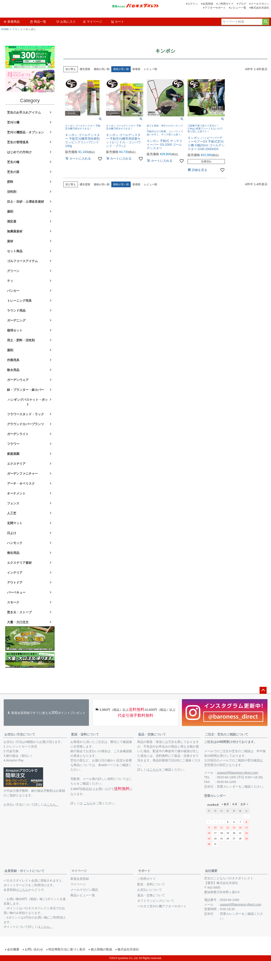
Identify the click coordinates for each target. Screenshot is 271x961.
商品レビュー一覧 (82, 895)
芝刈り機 (13, 122)
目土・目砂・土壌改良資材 (25, 201)
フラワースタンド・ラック (25, 414)
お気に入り (66, 21)
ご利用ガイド (226, 3)
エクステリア (16, 463)
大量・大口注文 (18, 622)
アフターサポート (215, 7)
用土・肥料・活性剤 (21, 340)
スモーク (13, 602)
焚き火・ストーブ (19, 612)
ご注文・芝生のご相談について (226, 734)
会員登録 (208, 3)
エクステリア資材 (19, 562)
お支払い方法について (19, 734)
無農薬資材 (14, 231)
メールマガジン (260, 3)
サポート (144, 871)
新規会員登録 (79, 878)
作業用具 (13, 360)
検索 (265, 22)
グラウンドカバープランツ (25, 424)
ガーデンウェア (18, 380)
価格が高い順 (102, 69)
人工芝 (11, 513)
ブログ (242, 3)
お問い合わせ (34, 949)
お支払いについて (149, 889)
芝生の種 (13, 162)
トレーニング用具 (19, 300)
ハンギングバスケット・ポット (28, 402)
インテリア (14, 572)
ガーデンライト (18, 434)
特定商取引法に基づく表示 (66, 949)
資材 (10, 241)
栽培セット (14, 330)
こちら (88, 803)
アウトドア (14, 582)
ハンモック (14, 543)
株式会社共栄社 (260, 7)
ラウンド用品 (16, 310)
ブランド (17, 29)
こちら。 (53, 804)
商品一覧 (38, 21)
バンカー (13, 290)
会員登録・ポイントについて (24, 871)
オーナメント (16, 493)
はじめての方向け (19, 152)
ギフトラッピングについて (155, 900)
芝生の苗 (13, 172)
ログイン (192, 3)
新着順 (136, 69)
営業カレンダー (227, 786)
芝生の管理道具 (18, 142)
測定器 (11, 221)
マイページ (92, 21)
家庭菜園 (13, 454)
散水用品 (13, 370)
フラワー (13, 444)
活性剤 (11, 191)
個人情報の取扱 (101, 949)
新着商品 (12, 21)
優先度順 (85, 69)
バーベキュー (16, 592)
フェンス (13, 503)
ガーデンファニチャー (22, 473)
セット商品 (14, 251)
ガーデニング (16, 320)
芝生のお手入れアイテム (24, 112)
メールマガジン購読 (84, 889)
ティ (10, 281)
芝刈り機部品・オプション (25, 132)
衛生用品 (13, 553)
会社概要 (211, 871)
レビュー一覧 (238, 7)
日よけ (11, 533)
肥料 (10, 182)
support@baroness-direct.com (237, 772)
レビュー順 (150, 69)
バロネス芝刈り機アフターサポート (162, 906)
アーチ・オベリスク (21, 483)
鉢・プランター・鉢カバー (25, 389)
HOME (5, 29)
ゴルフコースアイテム (22, 261)
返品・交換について (152, 734)
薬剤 (10, 211)
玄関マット (14, 523)
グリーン (13, 271)
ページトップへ (263, 690)
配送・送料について (85, 734)
